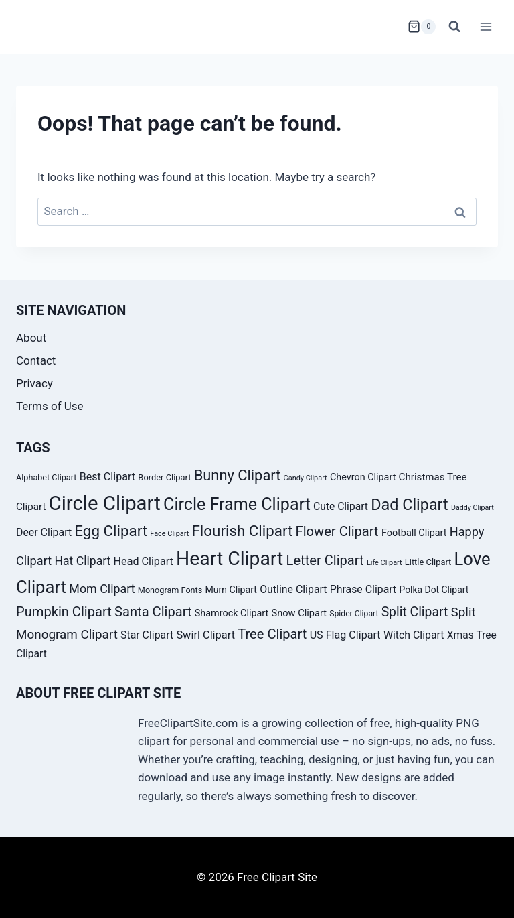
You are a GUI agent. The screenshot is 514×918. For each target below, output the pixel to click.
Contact (36, 360)
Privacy (34, 383)
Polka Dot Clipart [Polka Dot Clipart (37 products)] (434, 589)
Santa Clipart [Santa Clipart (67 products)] (152, 612)
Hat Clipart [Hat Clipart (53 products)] (82, 561)
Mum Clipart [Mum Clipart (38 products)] (231, 589)
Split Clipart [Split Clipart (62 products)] (414, 612)
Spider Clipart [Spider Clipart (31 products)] (353, 613)
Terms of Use (50, 406)
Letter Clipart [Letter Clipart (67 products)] (325, 560)
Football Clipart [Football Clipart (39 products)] (414, 533)
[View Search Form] (454, 27)
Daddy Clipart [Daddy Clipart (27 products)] (472, 507)
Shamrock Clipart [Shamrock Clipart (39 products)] (231, 613)
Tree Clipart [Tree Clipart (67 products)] (272, 634)
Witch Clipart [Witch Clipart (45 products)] (413, 635)
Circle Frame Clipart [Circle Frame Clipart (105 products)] (237, 504)
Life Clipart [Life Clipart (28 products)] (384, 562)
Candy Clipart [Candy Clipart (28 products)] (305, 478)
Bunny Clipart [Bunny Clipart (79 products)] (237, 475)
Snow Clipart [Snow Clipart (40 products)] (299, 613)
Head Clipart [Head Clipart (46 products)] (143, 561)
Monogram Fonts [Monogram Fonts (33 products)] (170, 590)
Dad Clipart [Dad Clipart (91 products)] (409, 504)
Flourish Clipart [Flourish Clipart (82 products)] (242, 530)
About (31, 337)
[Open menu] (485, 26)
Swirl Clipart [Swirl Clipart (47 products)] (205, 635)
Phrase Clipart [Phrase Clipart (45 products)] (363, 589)
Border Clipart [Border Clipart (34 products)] (164, 477)
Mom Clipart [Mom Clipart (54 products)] (102, 589)
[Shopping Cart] (422, 26)
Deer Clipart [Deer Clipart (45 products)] (44, 532)
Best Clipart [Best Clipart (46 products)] (108, 476)
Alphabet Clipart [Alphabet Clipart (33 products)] (46, 477)
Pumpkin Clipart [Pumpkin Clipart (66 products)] (64, 612)
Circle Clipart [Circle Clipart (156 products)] (105, 503)
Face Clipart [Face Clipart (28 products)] (169, 533)
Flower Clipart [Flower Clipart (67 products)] (337, 531)
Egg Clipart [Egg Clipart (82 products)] (110, 530)
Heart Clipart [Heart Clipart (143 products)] (229, 558)
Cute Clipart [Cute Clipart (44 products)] (340, 506)
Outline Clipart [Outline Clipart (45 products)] (293, 589)
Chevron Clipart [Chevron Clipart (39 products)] (363, 477)
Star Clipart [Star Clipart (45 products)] (146, 635)
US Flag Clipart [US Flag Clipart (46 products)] (345, 635)
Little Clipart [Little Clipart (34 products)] (428, 562)
